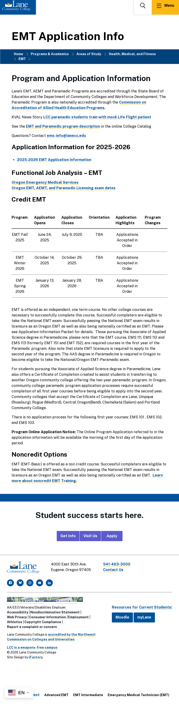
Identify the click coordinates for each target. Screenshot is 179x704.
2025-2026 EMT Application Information (54, 160)
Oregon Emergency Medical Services (45, 182)
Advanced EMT (56, 695)
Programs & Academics (50, 54)
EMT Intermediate (88, 695)
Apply (112, 536)
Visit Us (90, 536)
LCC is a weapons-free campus (32, 647)
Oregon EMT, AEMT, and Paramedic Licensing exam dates (64, 188)
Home (18, 54)
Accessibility (17, 612)
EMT (22, 59)
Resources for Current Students (141, 607)
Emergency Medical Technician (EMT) (138, 695)
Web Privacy (17, 617)
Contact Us (113, 570)
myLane (144, 617)
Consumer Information (47, 617)
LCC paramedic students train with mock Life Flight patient (97, 117)
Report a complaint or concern (32, 627)
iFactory (36, 657)
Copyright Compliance (42, 622)
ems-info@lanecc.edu (66, 135)
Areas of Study (88, 54)
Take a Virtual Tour (28, 601)
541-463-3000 (116, 564)
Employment (78, 617)
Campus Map (66, 601)
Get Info (68, 536)
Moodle (122, 617)
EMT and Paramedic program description (63, 126)
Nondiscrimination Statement (55, 612)
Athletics (14, 622)
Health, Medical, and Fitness (132, 54)
